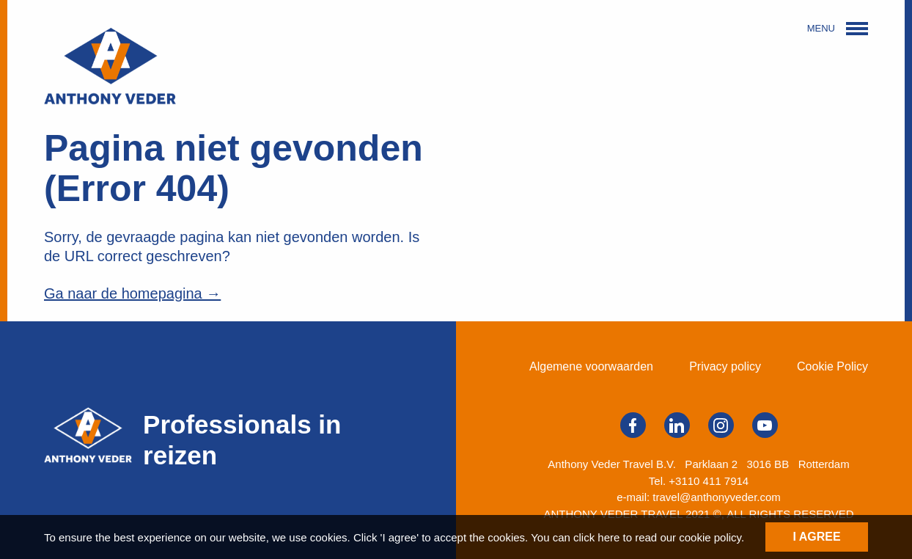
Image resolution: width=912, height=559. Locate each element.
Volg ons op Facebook (632, 425)
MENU (837, 28)
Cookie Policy (832, 366)
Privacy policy (725, 366)
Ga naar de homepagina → (132, 293)
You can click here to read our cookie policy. (637, 537)
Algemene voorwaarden (591, 366)
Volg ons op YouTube (764, 425)
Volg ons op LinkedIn (676, 425)
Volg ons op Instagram (720, 425)
